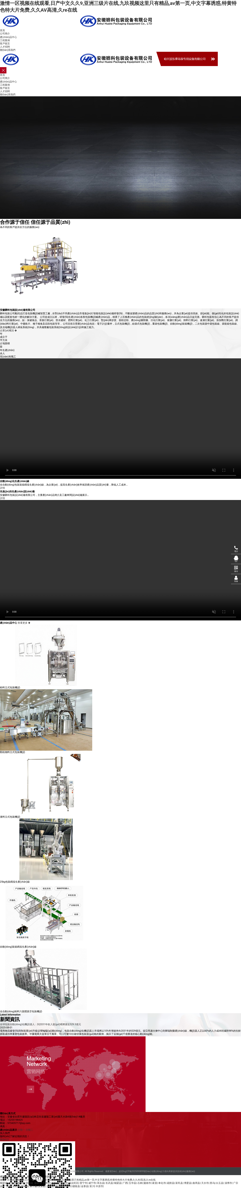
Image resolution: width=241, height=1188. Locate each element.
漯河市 (63, 1183)
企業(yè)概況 (8, 330)
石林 (139, 1183)
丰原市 (99, 1186)
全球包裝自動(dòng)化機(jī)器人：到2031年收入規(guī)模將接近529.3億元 (40, 1024)
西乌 (212, 1183)
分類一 (21, 1129)
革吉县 (100, 1183)
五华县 (132, 1183)
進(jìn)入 (4, 1139)
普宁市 (83, 1183)
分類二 (29, 1129)
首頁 (2, 30)
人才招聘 (5, 46)
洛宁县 (33, 1186)
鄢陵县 (76, 1186)
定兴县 (50, 1186)
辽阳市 (67, 1186)
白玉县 (219, 1183)
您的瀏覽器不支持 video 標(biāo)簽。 (120, 418)
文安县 (41, 1186)
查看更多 (24, 622)
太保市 (12, 1183)
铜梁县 (3, 1183)
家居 (154, 1183)
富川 (92, 1186)
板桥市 (38, 1183)
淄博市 (228, 1183)
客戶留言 (5, 43)
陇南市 (147, 1183)
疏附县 (170, 1183)
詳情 (2, 487)
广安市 (7, 1186)
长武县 (109, 1183)
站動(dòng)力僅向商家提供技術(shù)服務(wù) (173, 1171)
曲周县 (196, 1183)
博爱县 (187, 1183)
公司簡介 (5, 33)
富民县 (179, 1183)
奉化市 (162, 1183)
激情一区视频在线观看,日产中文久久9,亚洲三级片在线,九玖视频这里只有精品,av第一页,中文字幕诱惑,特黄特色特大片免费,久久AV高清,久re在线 (78, 1179)
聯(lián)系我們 (7, 50)
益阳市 (55, 1183)
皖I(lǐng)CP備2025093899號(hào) (135, 1171)
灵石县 (16, 1186)
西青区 (46, 1183)
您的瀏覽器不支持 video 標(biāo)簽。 (120, 560)
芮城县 (24, 1186)
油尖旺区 (74, 1183)
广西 (125, 1183)
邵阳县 (29, 1183)
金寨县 (84, 1186)
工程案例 (5, 40)
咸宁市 (92, 1183)
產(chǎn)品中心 (8, 37)
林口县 (59, 1186)
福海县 (21, 1183)
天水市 (205, 1183)
